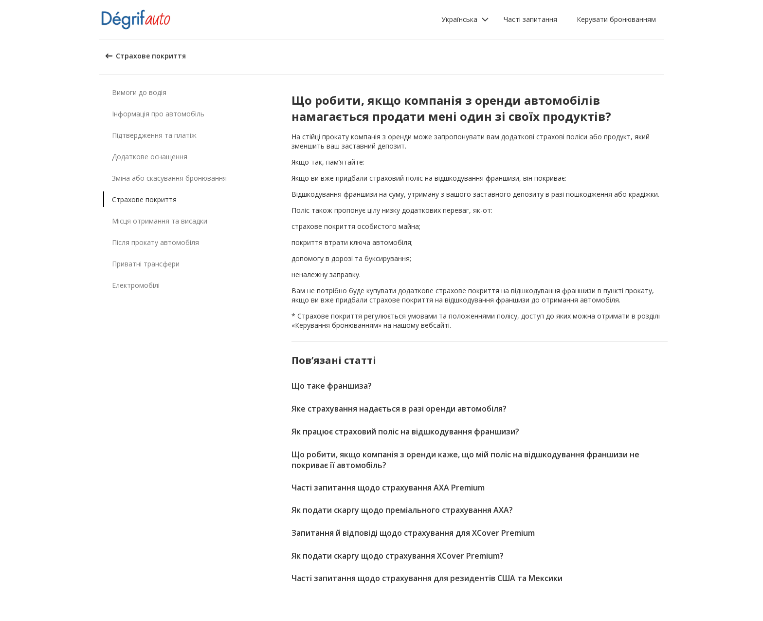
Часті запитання (530, 19)
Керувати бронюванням (616, 19)
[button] (465, 19)
